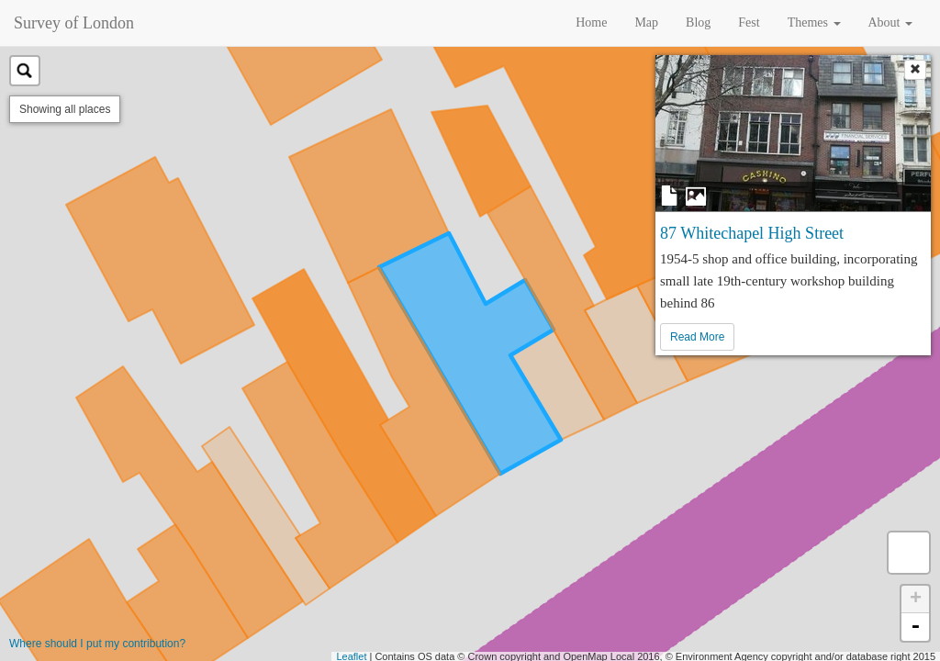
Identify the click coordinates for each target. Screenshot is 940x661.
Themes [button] (814, 22)
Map (646, 22)
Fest (748, 22)
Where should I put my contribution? (97, 643)
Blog (698, 22)
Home (591, 22)
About (890, 22)
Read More (697, 336)
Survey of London (74, 23)
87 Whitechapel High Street (752, 233)
